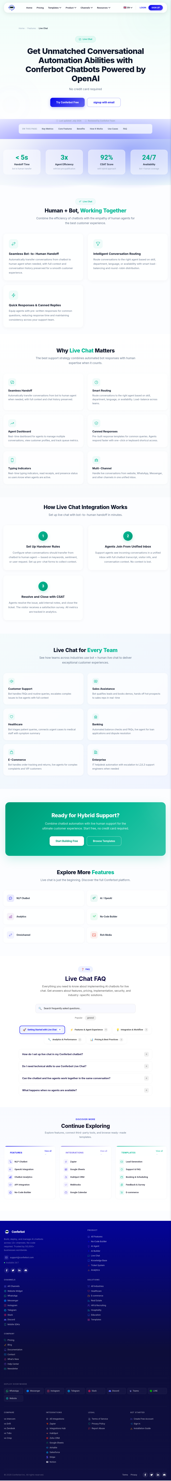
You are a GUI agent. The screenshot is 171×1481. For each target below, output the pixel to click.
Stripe (50, 1457)
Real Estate (95, 1301)
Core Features (65, 129)
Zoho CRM (53, 1438)
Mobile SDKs (12, 1325)
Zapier (51, 1424)
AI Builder (94, 1251)
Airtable (51, 1448)
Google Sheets (55, 1443)
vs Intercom (9, 1419)
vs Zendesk (9, 1429)
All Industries (96, 1286)
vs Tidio (8, 1433)
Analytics (94, 1270)
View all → (47, 1153)
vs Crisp (8, 1438)
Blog (8, 1345)
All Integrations (55, 1419)
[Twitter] (13, 1271)
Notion (51, 1462)
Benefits (81, 129)
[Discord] (25, 1271)
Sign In (135, 1424)
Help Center (11, 1364)
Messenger (11, 1301)
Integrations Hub (56, 1429)
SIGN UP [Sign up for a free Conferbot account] (155, 7)
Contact (9, 1355)
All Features (95, 1237)
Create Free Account (141, 1419)
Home (29, 7)
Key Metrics (47, 129)
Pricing (40, 7)
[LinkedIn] (19, 1271)
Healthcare (95, 1291)
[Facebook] (6, 1271)
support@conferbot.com (19, 1258)
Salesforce (53, 1453)
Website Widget (13, 1291)
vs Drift (7, 1424)
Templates (54, 7)
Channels (87, 7)
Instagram (10, 1306)
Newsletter (11, 1369)
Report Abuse (96, 1429)
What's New (11, 1359)
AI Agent (93, 1246)
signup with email (103, 102)
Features (31, 28)
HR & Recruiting (97, 1306)
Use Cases (113, 129)
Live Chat (94, 1256)
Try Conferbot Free (67, 102)
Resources (103, 7)
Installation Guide (140, 1429)
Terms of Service (98, 1419)
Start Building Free (67, 841)
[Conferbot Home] (11, 7)
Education (94, 1315)
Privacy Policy (96, 1424)
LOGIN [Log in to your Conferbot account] (143, 7)
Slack (8, 1315)
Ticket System (96, 1266)
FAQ (125, 129)
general (90, 1018)
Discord (9, 1320)
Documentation (13, 1350)
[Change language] (128, 7)
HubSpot (52, 1433)
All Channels (12, 1286)
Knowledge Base (97, 1261)
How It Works (96, 129)
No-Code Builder (97, 1242)
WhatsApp (11, 1296)
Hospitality (94, 1310)
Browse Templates (104, 841)
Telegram (10, 1310)
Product (71, 7)
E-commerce (95, 1296)
